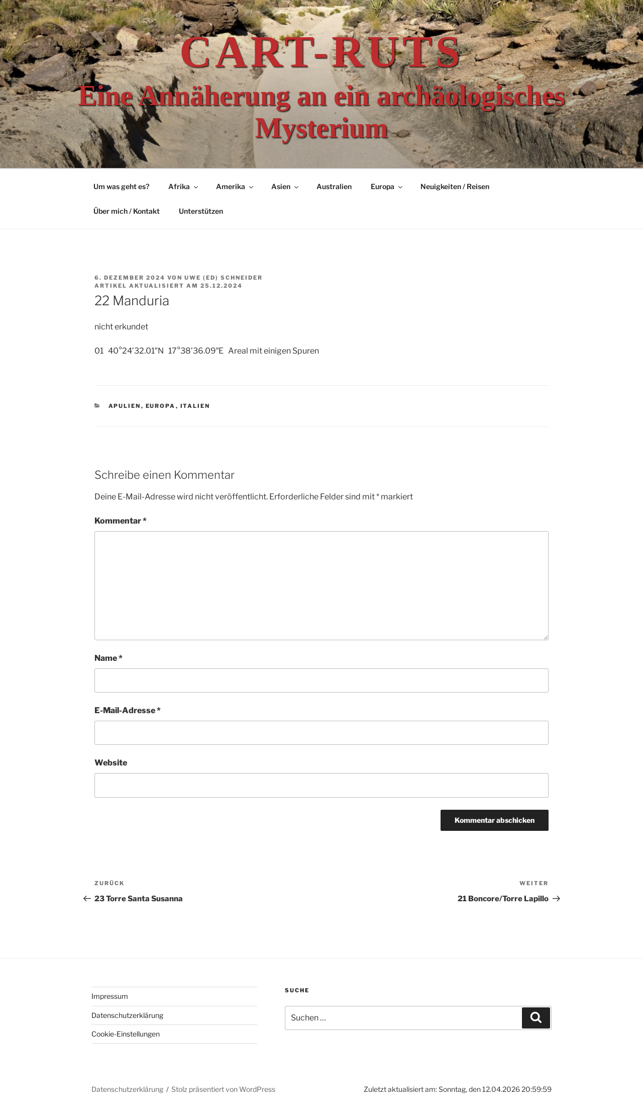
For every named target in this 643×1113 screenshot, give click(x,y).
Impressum (109, 996)
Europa (387, 186)
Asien (285, 186)
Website (110, 762)
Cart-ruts (321, 51)
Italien (195, 405)
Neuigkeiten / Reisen (454, 186)
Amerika (235, 186)
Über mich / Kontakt (126, 211)
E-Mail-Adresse (127, 710)
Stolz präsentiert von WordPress (223, 1089)
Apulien (125, 405)
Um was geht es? (121, 186)
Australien (334, 186)
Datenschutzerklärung (127, 1015)
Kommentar (120, 521)
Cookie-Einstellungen (125, 1034)
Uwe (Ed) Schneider (223, 277)
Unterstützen (201, 211)
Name (108, 658)
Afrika (183, 186)
